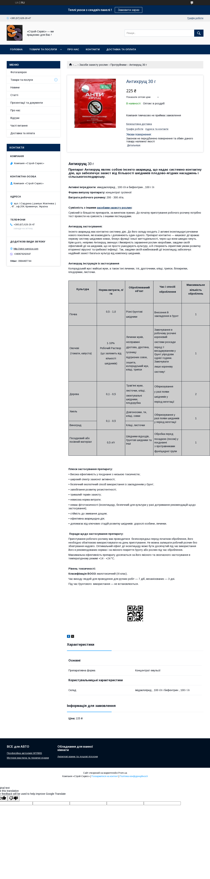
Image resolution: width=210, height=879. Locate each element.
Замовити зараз (128, 10)
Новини (15, 87)
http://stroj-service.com (26, 248)
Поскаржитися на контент (104, 776)
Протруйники (118, 64)
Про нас (73, 49)
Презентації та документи (26, 102)
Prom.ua (122, 773)
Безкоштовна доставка (139, 124)
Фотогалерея (18, 72)
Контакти (93, 49)
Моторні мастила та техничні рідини (28, 757)
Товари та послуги (43, 49)
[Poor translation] (14, 798)
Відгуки (14, 117)
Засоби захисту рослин (93, 64)
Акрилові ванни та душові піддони (77, 756)
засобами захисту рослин (114, 207)
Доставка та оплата (121, 49)
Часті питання (19, 125)
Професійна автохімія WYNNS (24, 753)
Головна (16, 49)
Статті (14, 95)
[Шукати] (198, 33)
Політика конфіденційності (134, 776)
